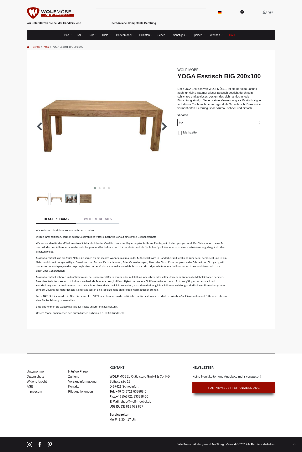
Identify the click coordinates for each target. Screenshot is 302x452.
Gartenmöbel (124, 35)
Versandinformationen (83, 381)
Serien (161, 35)
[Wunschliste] (242, 12)
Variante (182, 115)
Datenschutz (35, 376)
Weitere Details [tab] (98, 219)
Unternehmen (36, 371)
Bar (79, 35)
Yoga (46, 47)
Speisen (197, 35)
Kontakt (73, 386)
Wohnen (215, 35)
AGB (30, 386)
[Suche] (203, 12)
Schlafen (144, 35)
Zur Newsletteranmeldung (234, 387)
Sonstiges (179, 35)
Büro (92, 35)
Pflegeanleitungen (80, 391)
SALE (232, 35)
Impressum (34, 391)
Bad (66, 35)
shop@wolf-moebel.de (135, 401)
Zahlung (73, 376)
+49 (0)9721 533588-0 (130, 391)
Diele (105, 35)
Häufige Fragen (78, 371)
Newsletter (203, 367)
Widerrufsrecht (37, 381)
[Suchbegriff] (148, 12)
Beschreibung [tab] (56, 219)
